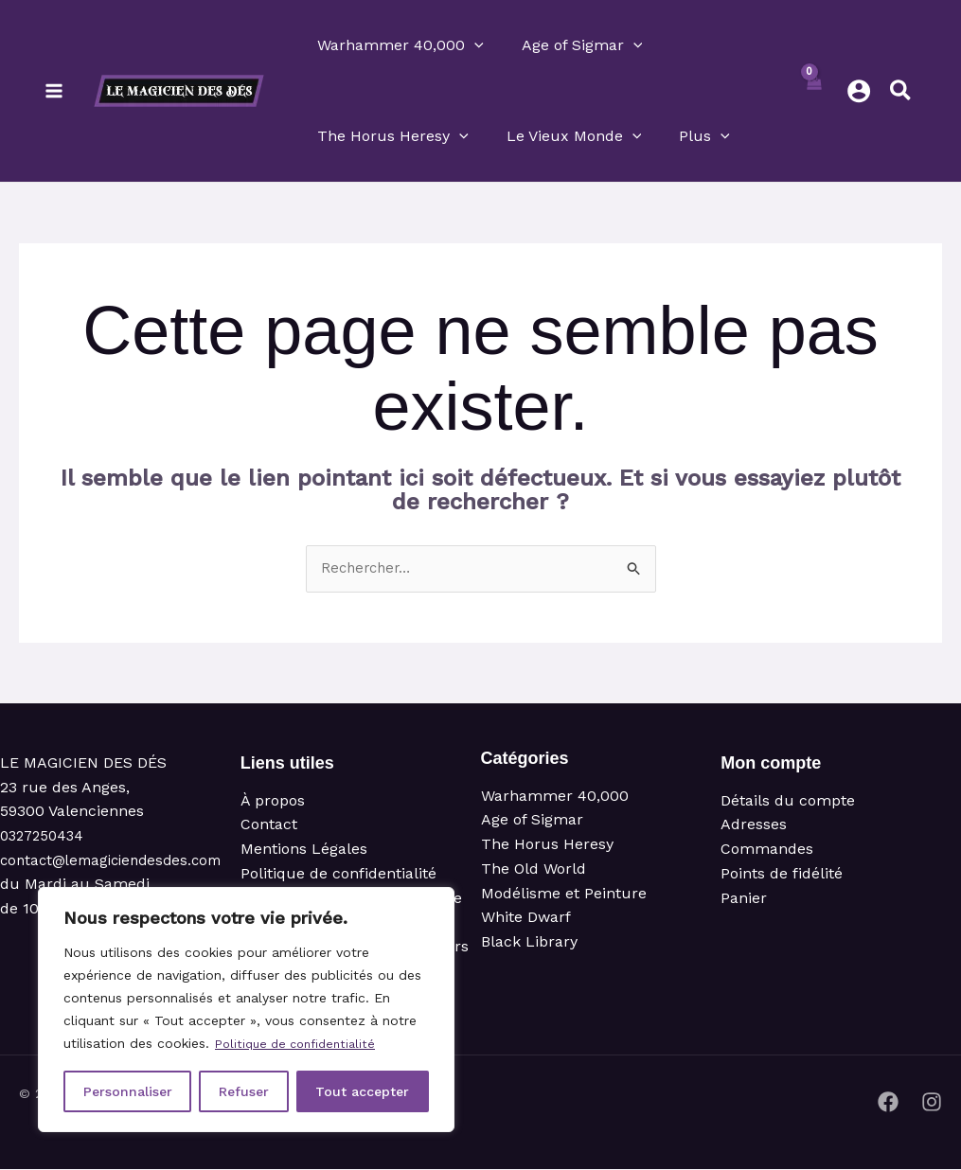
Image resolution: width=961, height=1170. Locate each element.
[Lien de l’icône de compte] (858, 91)
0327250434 (45, 837)
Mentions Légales (303, 851)
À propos (272, 802)
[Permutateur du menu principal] (54, 91)
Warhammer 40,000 (555, 798)
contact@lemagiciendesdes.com (118, 861)
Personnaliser (127, 1091)
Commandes (767, 851)
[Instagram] (931, 1102)
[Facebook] (888, 1102)
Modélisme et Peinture (564, 894)
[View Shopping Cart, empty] (813, 91)
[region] (246, 1010)
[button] (474, 45)
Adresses (754, 826)
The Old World (533, 869)
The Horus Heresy (547, 846)
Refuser (244, 1091)
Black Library (529, 942)
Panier (744, 899)
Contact (268, 826)
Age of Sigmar (532, 821)
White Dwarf (526, 919)
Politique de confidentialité (301, 1044)
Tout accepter (362, 1091)
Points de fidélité (782, 874)
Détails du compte (788, 802)
